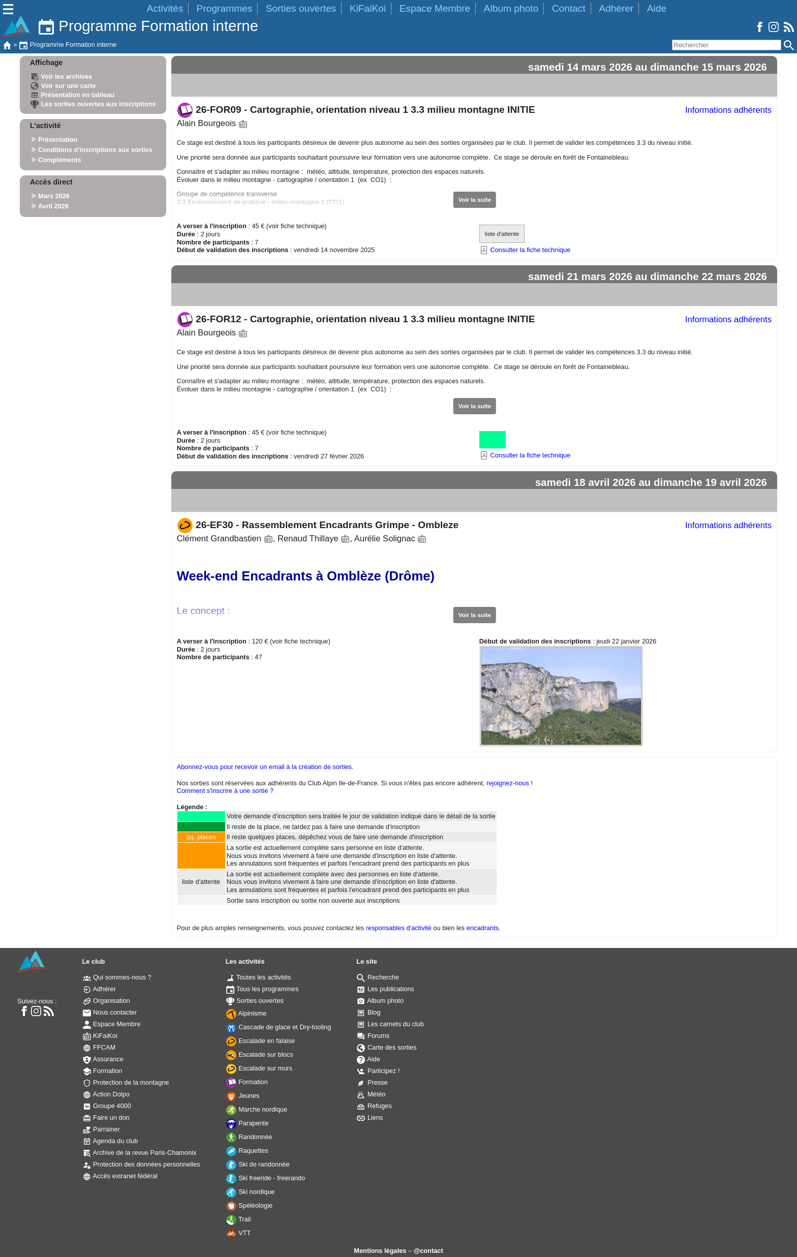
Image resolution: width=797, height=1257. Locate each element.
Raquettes (247, 1150)
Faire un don (106, 1117)
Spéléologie (249, 1205)
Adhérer (616, 8)
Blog (368, 1012)
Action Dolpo (106, 1094)
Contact (569, 8)
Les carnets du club (390, 1024)
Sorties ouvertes (301, 8)
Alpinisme (246, 1013)
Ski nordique (250, 1191)
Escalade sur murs (259, 1068)
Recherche (377, 977)
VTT (238, 1233)
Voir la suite (474, 200)
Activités (165, 8)
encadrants (483, 928)
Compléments (59, 160)
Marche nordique (257, 1109)
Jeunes (243, 1095)
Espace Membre (435, 8)
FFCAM (99, 1047)
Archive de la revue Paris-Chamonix (140, 1152)
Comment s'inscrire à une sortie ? (225, 790)
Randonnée (249, 1137)
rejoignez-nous (507, 783)
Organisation (106, 1000)
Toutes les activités (258, 977)
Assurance (103, 1059)
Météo (371, 1094)
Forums (373, 1035)
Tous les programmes (262, 989)
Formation (102, 1071)
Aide (656, 8)
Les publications (385, 989)
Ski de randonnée (258, 1164)
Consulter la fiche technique (525, 250)
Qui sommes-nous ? (117, 977)
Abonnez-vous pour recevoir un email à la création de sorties (264, 767)
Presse (372, 1082)
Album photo (511, 8)
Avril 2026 (53, 206)
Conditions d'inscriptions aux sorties (95, 150)
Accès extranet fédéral (120, 1176)
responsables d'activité (399, 928)
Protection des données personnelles (141, 1164)
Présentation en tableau (72, 95)
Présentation (58, 140)
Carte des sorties (386, 1047)
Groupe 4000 (107, 1106)
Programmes (225, 8)
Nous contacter (110, 1012)
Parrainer (101, 1129)
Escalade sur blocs (259, 1054)
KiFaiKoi (368, 8)
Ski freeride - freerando (265, 1178)
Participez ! (378, 1071)
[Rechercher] (726, 45)
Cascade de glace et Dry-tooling (278, 1027)
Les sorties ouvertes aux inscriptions (93, 104)
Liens (370, 1117)
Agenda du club (110, 1141)
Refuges (374, 1106)
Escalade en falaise (260, 1041)
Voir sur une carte (63, 85)
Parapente (247, 1123)
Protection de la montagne (126, 1082)
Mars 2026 (54, 196)
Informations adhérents (728, 110)
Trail (238, 1219)
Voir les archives (61, 76)
